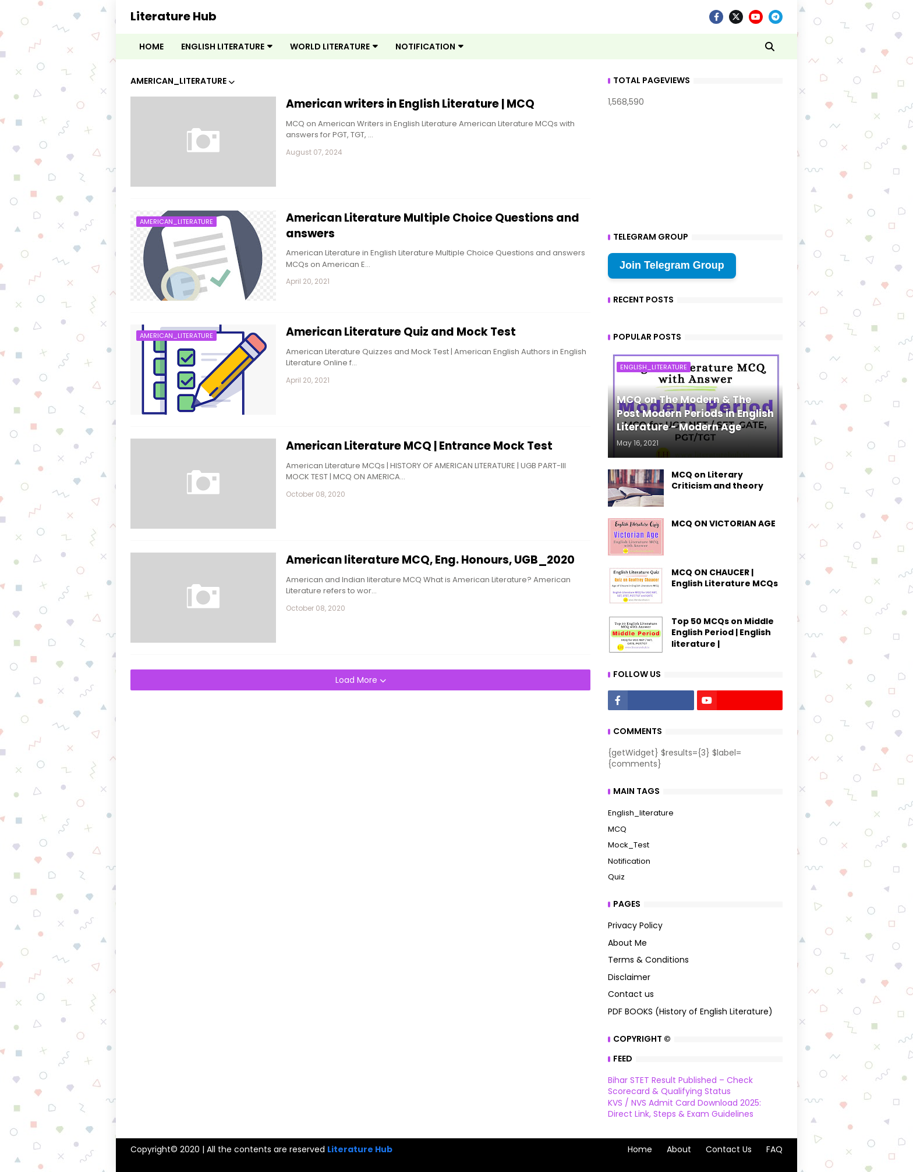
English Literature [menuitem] (222, 46)
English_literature (641, 812)
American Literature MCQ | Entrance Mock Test (419, 446)
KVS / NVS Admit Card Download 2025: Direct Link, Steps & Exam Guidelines (684, 1108)
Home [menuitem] (151, 46)
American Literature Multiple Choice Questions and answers (432, 226)
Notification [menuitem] (425, 46)
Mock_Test (628, 844)
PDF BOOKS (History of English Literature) (690, 1011)
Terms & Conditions (648, 960)
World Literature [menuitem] (330, 46)
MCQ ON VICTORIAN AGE (723, 523)
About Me (627, 943)
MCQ (617, 829)
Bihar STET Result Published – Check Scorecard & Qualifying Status (680, 1086)
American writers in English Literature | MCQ (410, 104)
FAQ (774, 1149)
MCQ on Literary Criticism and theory (717, 480)
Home (640, 1149)
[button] (770, 46)
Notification (629, 861)
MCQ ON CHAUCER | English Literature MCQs (724, 578)
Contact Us (729, 1149)
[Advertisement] (360, 771)
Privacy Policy (635, 925)
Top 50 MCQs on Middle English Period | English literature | (722, 633)
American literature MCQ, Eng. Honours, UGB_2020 (430, 560)
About (679, 1149)
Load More (357, 680)
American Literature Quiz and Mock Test (401, 332)
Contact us (631, 994)
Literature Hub (173, 16)
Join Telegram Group (672, 265)
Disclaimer (629, 977)
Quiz (616, 876)
